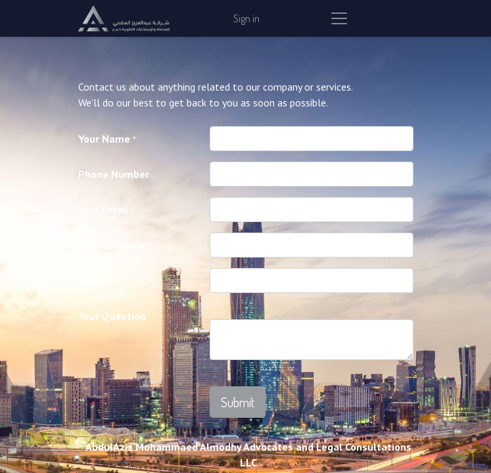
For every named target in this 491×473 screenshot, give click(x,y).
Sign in (246, 18)
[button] (238, 402)
